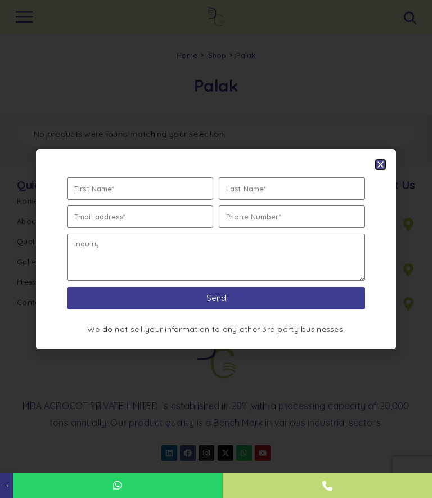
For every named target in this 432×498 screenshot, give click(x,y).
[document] (216, 249)
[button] (380, 164)
